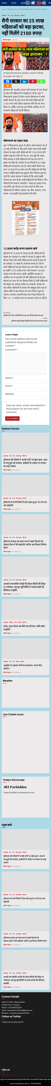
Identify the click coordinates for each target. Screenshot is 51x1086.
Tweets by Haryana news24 (12, 1022)
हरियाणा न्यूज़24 (7, 40)
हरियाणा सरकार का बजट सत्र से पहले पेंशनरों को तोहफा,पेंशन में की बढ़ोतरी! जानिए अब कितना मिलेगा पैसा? (25, 524)
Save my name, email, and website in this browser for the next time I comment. (25, 409)
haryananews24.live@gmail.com (19, 1010)
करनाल (13, 3)
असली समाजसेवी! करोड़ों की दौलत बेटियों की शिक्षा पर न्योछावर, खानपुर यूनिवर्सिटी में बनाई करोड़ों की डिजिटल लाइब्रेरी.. (25, 567)
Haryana (16, 1005)
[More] (8, 86)
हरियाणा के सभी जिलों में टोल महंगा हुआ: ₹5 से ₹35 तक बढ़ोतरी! (25, 485)
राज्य (12, 15)
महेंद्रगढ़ (11, 622)
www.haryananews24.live (20, 1013)
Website (9, 393)
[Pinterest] (33, 81)
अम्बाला (4, 3)
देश (8, 15)
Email (9, 385)
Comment (11, 349)
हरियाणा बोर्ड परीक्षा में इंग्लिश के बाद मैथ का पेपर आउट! (25, 319)
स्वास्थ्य (19, 622)
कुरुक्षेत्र (23, 3)
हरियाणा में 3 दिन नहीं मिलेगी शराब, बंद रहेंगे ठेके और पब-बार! (25, 313)
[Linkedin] (24, 81)
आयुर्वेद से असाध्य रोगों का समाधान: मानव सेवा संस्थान (25, 648)
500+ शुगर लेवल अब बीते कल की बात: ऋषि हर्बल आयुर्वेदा (25, 609)
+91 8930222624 (14, 1007)
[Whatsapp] (41, 81)
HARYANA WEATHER (25, 693)
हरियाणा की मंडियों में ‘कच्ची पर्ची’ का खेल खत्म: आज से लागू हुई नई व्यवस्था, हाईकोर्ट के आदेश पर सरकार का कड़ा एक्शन (25, 443)
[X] (16, 81)
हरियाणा (23, 15)
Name (9, 377)
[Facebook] (8, 81)
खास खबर (4, 15)
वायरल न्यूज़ (17, 15)
